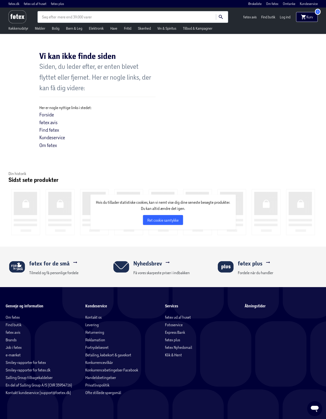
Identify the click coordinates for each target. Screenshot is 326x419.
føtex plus (57, 4)
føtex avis (250, 17)
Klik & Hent (173, 355)
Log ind (285, 17)
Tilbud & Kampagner (197, 28)
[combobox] (50, 17)
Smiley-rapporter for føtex (26, 362)
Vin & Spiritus (166, 28)
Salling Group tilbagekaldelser (29, 377)
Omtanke (289, 4)
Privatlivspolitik (97, 385)
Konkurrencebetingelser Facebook (111, 370)
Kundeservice (309, 4)
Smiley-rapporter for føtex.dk (28, 370)
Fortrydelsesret (97, 347)
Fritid (127, 28)
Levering (92, 324)
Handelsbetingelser (100, 377)
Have (113, 28)
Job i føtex (14, 347)
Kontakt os (93, 317)
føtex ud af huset (35, 4)
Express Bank (175, 332)
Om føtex (272, 4)
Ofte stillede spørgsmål (103, 392)
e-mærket (13, 355)
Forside (46, 114)
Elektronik (96, 28)
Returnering (94, 332)
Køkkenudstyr (18, 28)
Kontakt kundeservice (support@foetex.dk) (38, 392)
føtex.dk (14, 4)
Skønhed (144, 28)
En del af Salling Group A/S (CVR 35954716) (39, 385)
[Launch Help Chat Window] (314, 408)
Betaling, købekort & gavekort (108, 355)
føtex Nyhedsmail (178, 347)
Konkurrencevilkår (99, 362)
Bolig (55, 28)
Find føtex (49, 130)
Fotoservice (174, 324)
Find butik (268, 17)
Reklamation (95, 340)
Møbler (40, 28)
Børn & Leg (74, 28)
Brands (11, 340)
